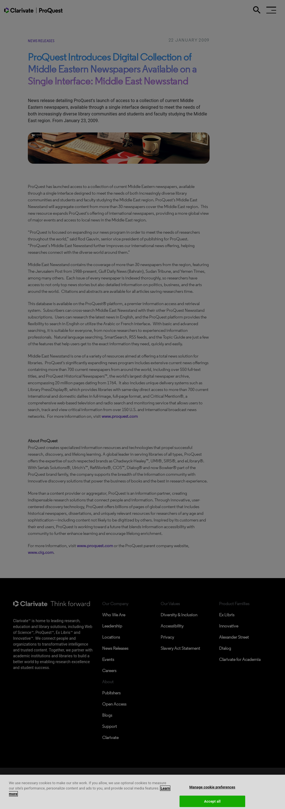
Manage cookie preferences (212, 789)
